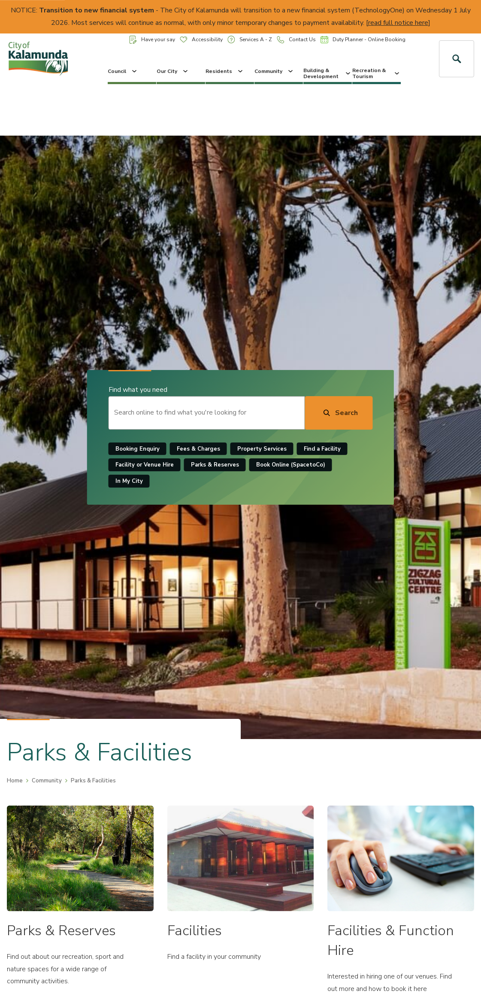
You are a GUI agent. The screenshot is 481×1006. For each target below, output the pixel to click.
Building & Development (327, 73)
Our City (173, 71)
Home (15, 781)
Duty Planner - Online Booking (363, 39)
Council (123, 71)
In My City (129, 481)
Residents (225, 71)
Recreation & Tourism (376, 73)
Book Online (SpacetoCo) (290, 465)
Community (274, 71)
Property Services (262, 449)
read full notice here (398, 22)
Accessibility (201, 39)
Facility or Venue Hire (144, 465)
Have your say (152, 40)
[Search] (338, 413)
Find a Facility (322, 449)
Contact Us (296, 39)
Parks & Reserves (215, 465)
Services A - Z (249, 39)
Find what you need (138, 389)
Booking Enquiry (137, 449)
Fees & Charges (198, 449)
